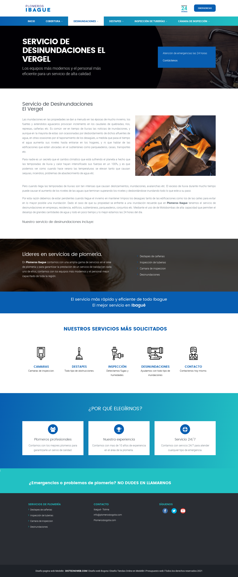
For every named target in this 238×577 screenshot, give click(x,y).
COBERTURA (53, 21)
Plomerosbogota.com (105, 520)
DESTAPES (115, 21)
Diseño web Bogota (98, 570)
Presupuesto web (155, 570)
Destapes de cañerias (152, 256)
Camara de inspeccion (153, 268)
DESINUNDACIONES (85, 21)
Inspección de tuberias (153, 262)
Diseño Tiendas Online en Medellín (127, 570)
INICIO (31, 21)
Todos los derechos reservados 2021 (183, 570)
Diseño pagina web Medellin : (50, 570)
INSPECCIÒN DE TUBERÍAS (150, 21)
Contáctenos (170, 60)
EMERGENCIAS (205, 8)
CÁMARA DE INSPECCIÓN (192, 21)
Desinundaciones (150, 274)
